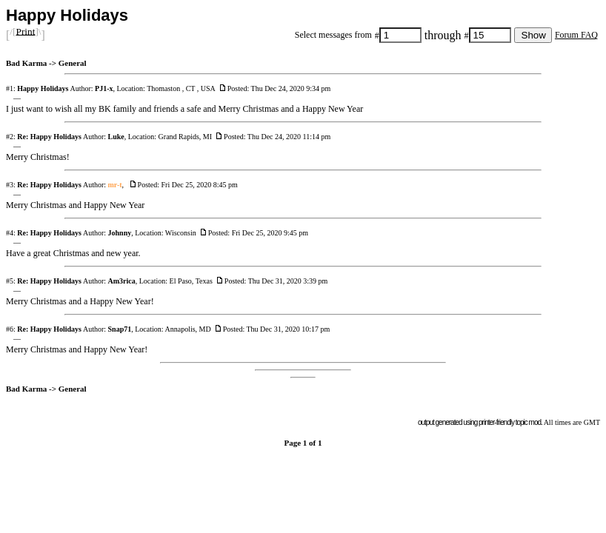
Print (25, 30)
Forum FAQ (576, 35)
